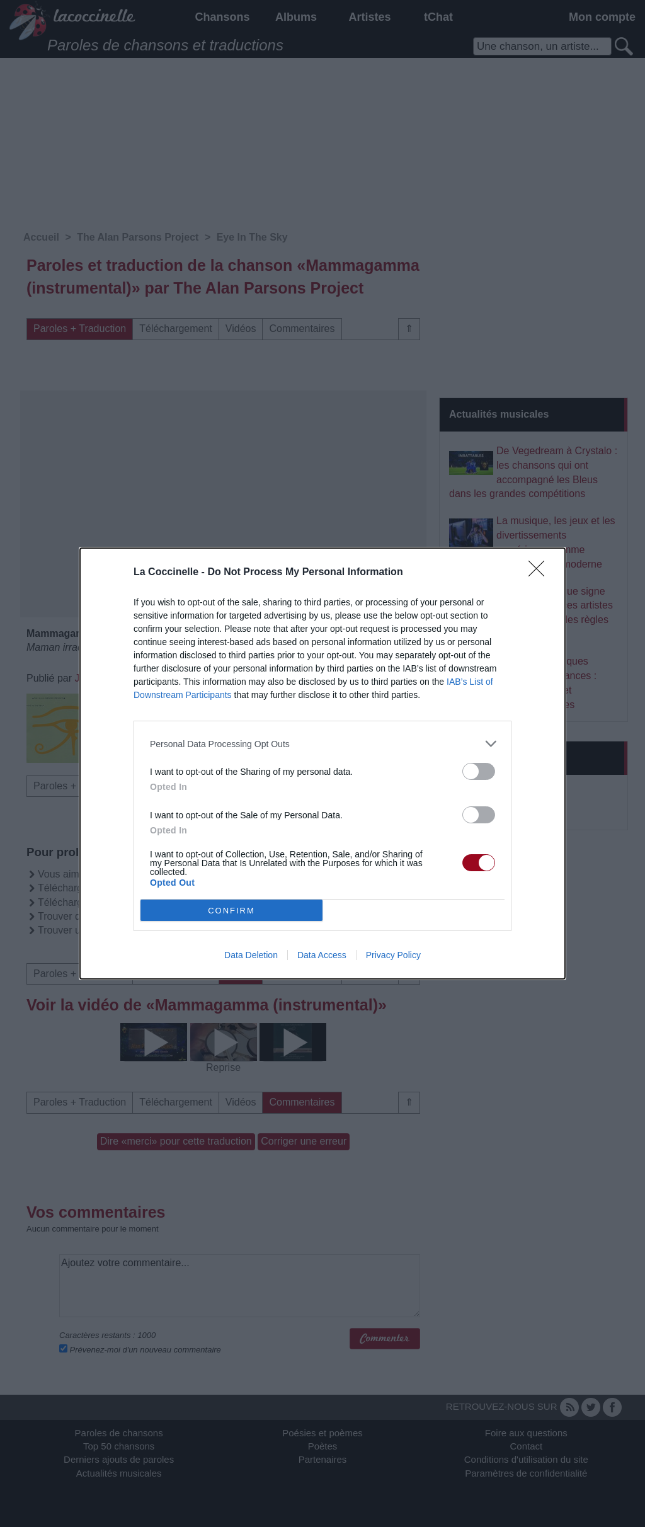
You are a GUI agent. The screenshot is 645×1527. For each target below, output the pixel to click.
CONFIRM (231, 910)
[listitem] (322, 743)
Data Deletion (251, 955)
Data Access (321, 955)
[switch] (478, 771)
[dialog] (322, 763)
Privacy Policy (393, 955)
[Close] (540, 573)
